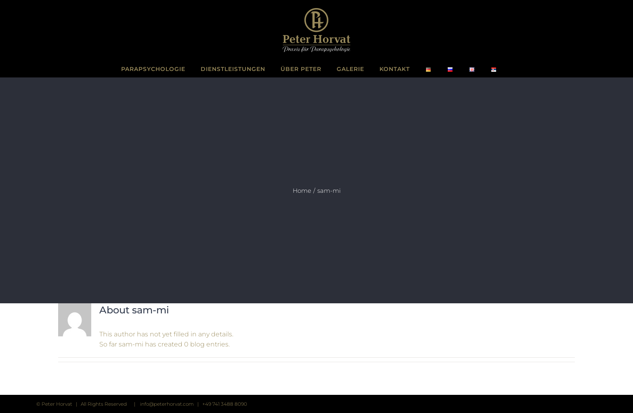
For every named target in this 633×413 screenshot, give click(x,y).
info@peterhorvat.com (167, 404)
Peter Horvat (57, 404)
